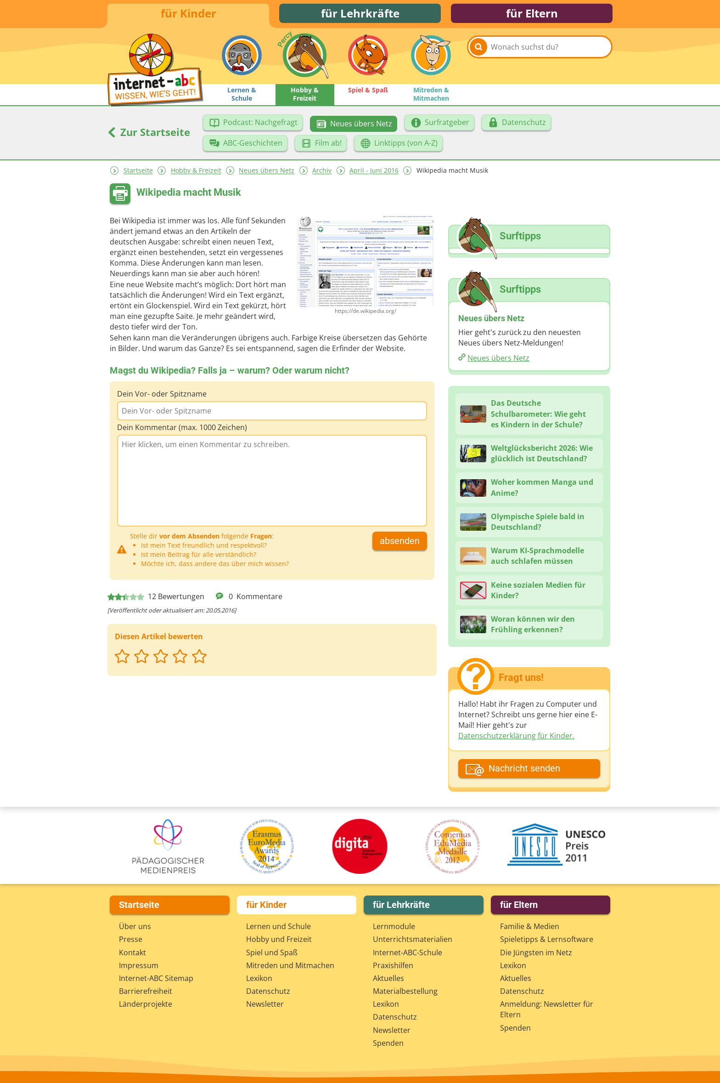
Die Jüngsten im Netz (536, 952)
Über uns (135, 926)
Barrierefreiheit (145, 991)
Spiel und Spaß (272, 952)
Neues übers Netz (266, 174)
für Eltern (532, 15)
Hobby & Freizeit (196, 174)
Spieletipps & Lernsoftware (546, 939)
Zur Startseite (148, 135)
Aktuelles (388, 978)
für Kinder (188, 15)
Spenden (388, 1043)
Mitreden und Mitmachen (290, 965)
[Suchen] (478, 60)
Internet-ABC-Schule (407, 952)
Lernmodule (394, 926)
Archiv (322, 174)
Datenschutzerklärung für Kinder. (516, 739)
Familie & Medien (529, 926)
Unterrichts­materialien (412, 939)
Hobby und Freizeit (279, 939)
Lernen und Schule (278, 926)
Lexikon (259, 978)
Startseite (138, 174)
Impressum (138, 965)
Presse (130, 939)
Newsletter (265, 1004)
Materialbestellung (405, 991)
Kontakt (132, 952)
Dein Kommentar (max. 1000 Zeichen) (182, 431)
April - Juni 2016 (374, 174)
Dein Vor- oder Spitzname (162, 397)
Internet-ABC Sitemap (156, 978)
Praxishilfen (393, 965)
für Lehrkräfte (360, 15)
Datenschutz (268, 991)
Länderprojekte (145, 1004)
